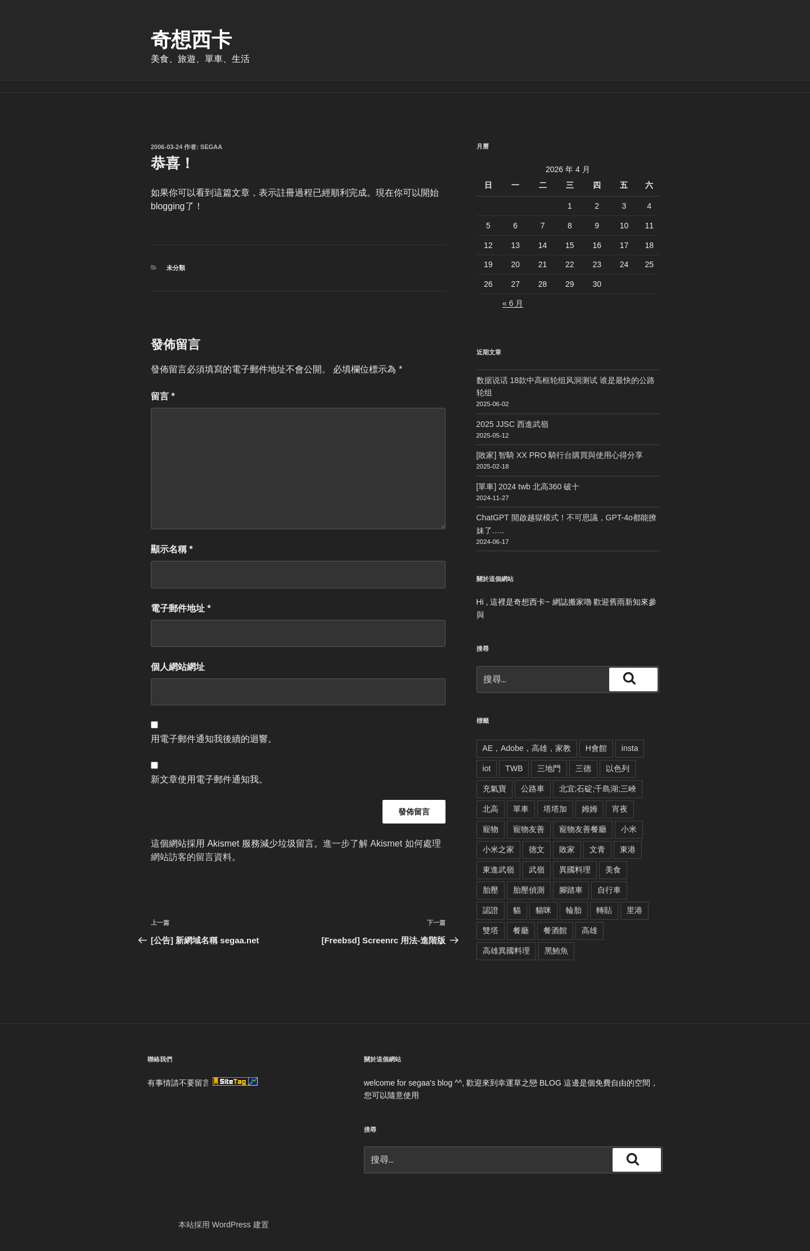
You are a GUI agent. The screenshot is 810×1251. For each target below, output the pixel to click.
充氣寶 (494, 788)
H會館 (596, 748)
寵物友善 (528, 829)
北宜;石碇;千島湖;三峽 (598, 788)
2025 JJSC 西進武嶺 (512, 424)
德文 (536, 849)
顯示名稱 (172, 549)
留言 (163, 396)
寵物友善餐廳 (582, 829)
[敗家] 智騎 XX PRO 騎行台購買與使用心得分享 (559, 455)
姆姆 (589, 808)
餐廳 (521, 930)
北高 (490, 808)
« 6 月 (512, 303)
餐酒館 (555, 930)
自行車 (609, 889)
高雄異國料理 (506, 950)
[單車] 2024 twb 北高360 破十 (528, 486)
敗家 (567, 849)
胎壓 (490, 889)
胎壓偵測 (528, 889)
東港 (628, 849)
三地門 (549, 768)
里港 (634, 910)
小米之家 (498, 849)
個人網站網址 (178, 667)
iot (487, 768)
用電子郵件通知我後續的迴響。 (214, 739)
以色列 (617, 768)
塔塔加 (555, 808)
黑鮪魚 (556, 950)
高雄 (589, 930)
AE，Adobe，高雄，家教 (527, 748)
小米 (629, 829)
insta (630, 748)
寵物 (490, 829)
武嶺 (536, 869)
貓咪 (543, 910)
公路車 (532, 788)
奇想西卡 (191, 39)
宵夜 (620, 808)
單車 (521, 808)
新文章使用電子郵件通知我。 (209, 779)
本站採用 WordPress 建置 (223, 1224)
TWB (514, 768)
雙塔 (490, 930)
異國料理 (575, 869)
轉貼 (604, 910)
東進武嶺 (498, 869)
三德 (583, 768)
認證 (490, 910)
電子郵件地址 (181, 608)
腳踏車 (571, 889)
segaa (211, 146)
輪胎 (574, 910)
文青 (597, 849)
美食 (613, 869)
